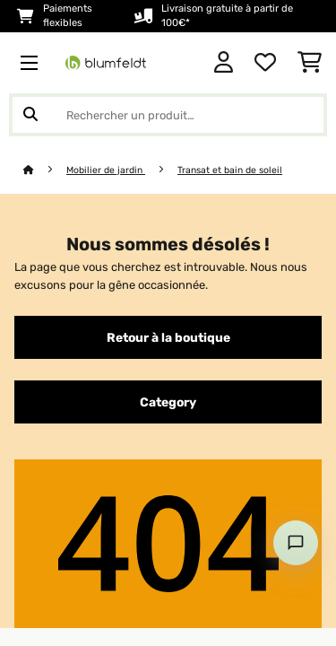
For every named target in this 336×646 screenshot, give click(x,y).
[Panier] (309, 63)
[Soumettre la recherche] (30, 115)
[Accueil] (44, 170)
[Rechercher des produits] (168, 114)
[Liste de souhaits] (265, 63)
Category (168, 402)
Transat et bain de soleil (229, 170)
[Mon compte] (223, 62)
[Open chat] (295, 542)
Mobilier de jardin (105, 170)
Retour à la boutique (168, 337)
